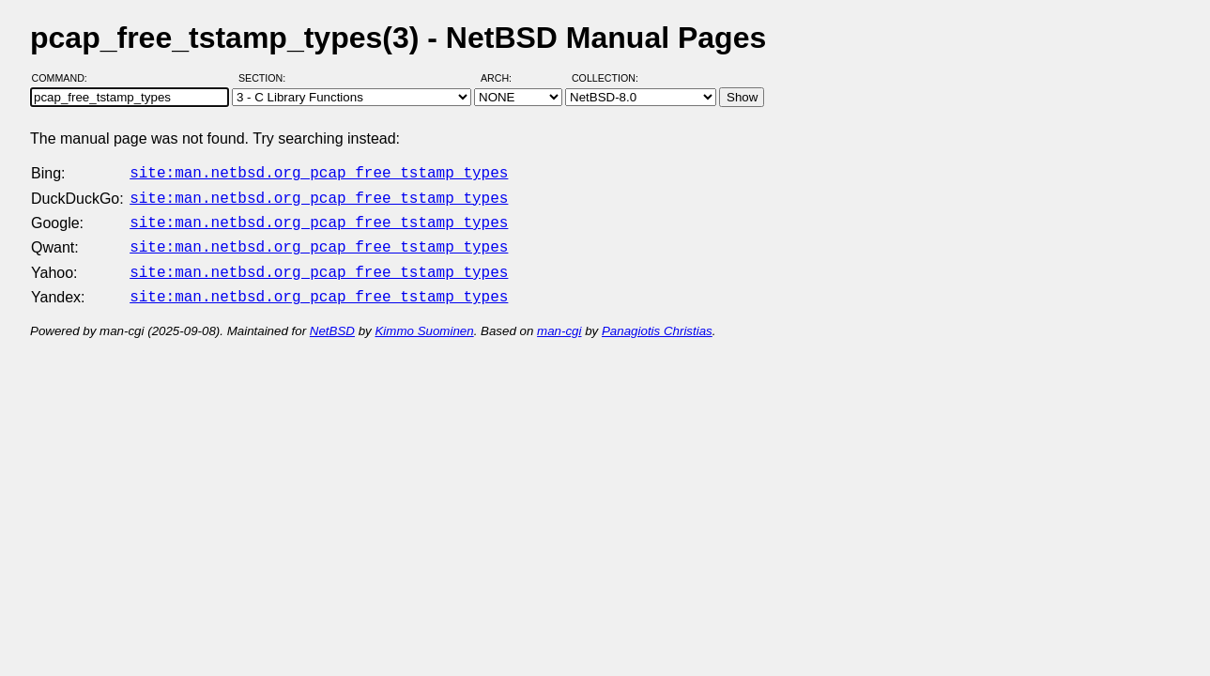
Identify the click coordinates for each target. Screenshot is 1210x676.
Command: (65, 78)
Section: (266, 78)
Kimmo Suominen (424, 320)
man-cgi (559, 320)
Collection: (605, 78)
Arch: (504, 78)
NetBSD (332, 320)
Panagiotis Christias (657, 320)
